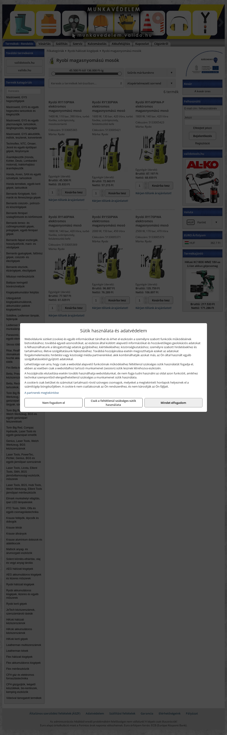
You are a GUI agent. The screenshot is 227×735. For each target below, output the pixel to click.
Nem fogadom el (53, 403)
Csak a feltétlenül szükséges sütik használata (113, 403)
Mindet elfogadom (173, 403)
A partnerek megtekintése (41, 393)
